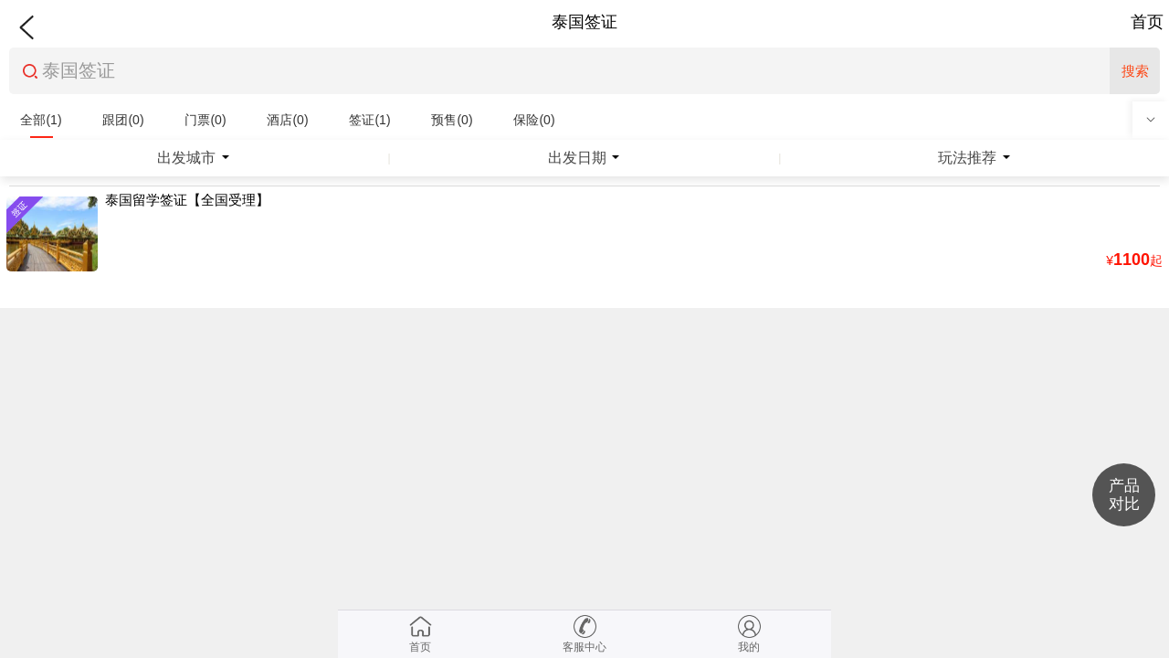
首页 (1147, 22)
